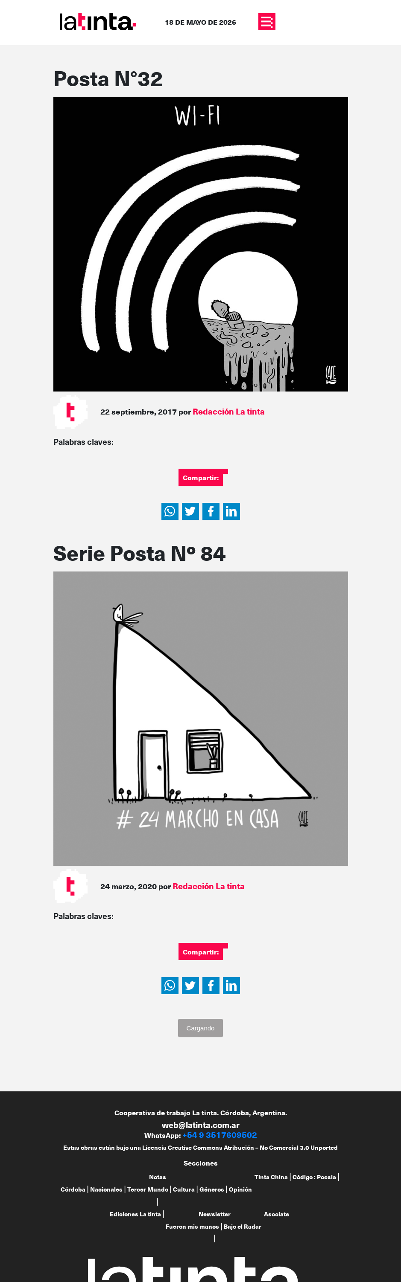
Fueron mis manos (192, 1226)
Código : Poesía (314, 1176)
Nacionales (106, 1189)
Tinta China (271, 1176)
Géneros (211, 1189)
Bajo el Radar (242, 1226)
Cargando (201, 1028)
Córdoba (73, 1189)
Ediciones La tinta (135, 1213)
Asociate (276, 1213)
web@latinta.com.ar (201, 1125)
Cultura (184, 1189)
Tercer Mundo (147, 1189)
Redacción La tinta (229, 411)
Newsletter (215, 1213)
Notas (157, 1176)
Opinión (240, 1189)
